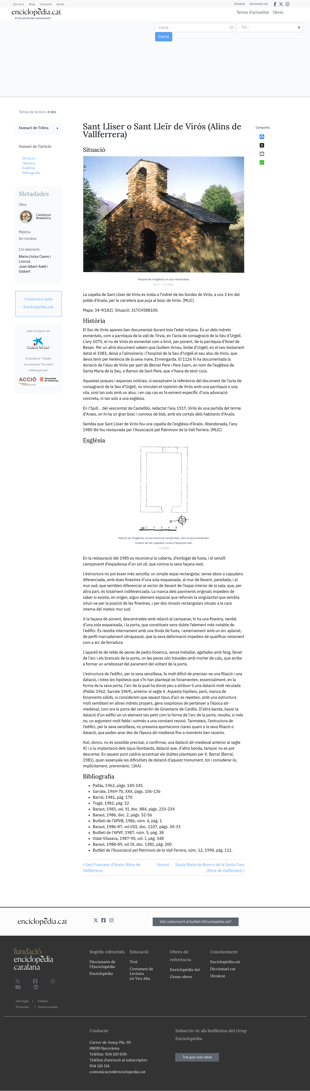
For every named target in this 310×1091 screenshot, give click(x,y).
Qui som (18, 4)
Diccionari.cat (259, 4)
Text (134, 961)
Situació (28, 158)
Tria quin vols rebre (197, 1057)
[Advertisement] (78, 58)
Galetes (43, 1001)
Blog (32, 4)
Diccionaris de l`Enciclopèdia (103, 964)
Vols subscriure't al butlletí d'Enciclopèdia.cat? (195, 921)
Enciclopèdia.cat (225, 961)
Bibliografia (31, 173)
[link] (38, 128)
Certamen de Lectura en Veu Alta (141, 973)
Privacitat (22, 1007)
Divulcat (239, 4)
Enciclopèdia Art (185, 969)
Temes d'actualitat (252, 12)
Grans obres (181, 976)
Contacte (46, 4)
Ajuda (60, 4)
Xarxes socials (47, 1007)
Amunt (163, 864)
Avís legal (22, 1001)
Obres (278, 12)
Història (28, 163)
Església (28, 168)
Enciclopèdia (101, 973)
